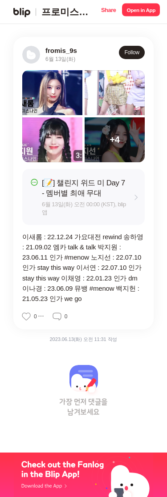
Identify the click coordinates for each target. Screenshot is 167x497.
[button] (108, 11)
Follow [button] (131, 52)
